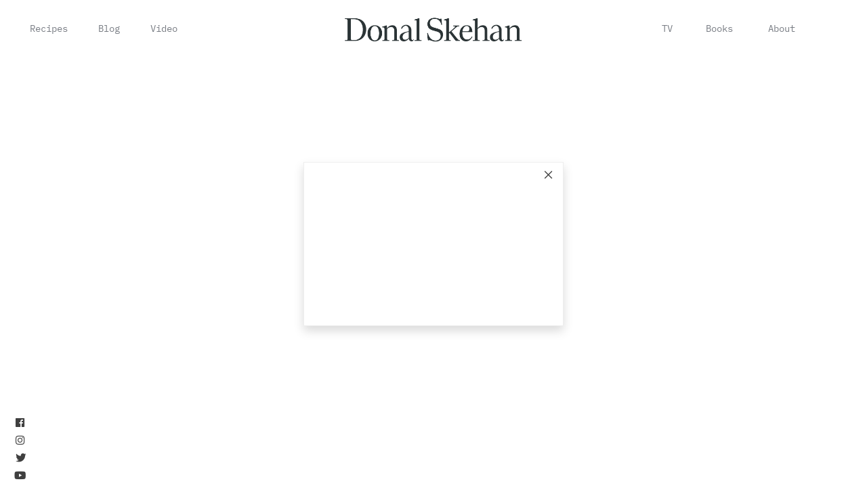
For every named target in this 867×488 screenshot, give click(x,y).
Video (163, 28)
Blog (109, 28)
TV (667, 28)
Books (719, 28)
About (781, 28)
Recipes (49, 28)
